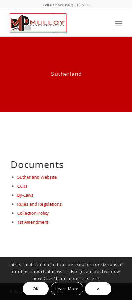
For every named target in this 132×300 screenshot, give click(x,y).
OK (36, 289)
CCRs (22, 186)
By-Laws (25, 195)
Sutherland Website (37, 177)
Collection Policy (33, 213)
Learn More (67, 289)
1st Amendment (32, 222)
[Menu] (118, 23)
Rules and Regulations (39, 204)
